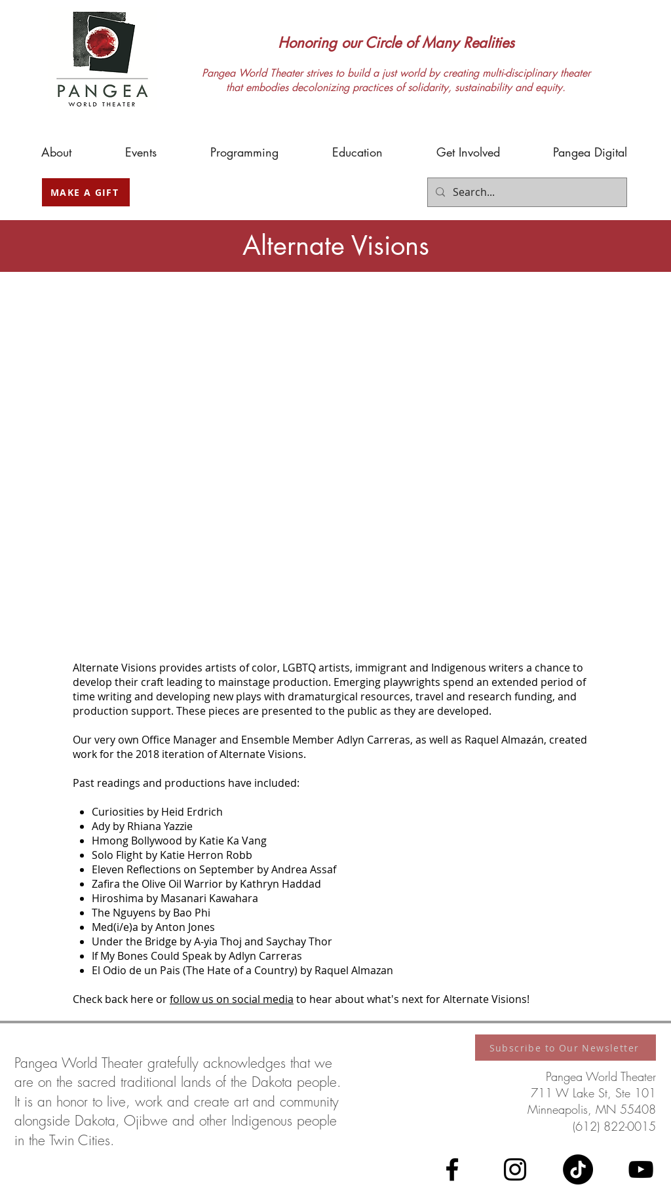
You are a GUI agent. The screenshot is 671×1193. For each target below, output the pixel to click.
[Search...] (526, 192)
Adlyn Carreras (373, 739)
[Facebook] (452, 1169)
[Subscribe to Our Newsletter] (565, 1047)
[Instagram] (515, 1169)
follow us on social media (232, 999)
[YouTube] (641, 1169)
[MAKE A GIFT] (86, 192)
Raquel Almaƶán (504, 739)
